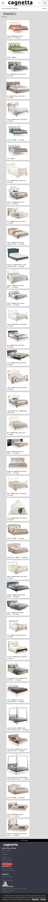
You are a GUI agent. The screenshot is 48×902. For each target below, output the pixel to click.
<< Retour (44, 8)
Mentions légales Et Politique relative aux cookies (14, 889)
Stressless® (5, 854)
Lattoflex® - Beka (6, 858)
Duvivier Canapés (6, 850)
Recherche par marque (8, 870)
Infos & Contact (6, 892)
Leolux (3, 852)
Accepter (43, 899)
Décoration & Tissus (7, 860)
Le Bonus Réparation (7, 880)
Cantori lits (15, 8)
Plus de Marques (6, 8)
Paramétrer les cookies (8, 891)
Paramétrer (35, 899)
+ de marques (5, 862)
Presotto (4, 856)
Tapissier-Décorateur (7, 876)
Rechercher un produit (7, 868)
